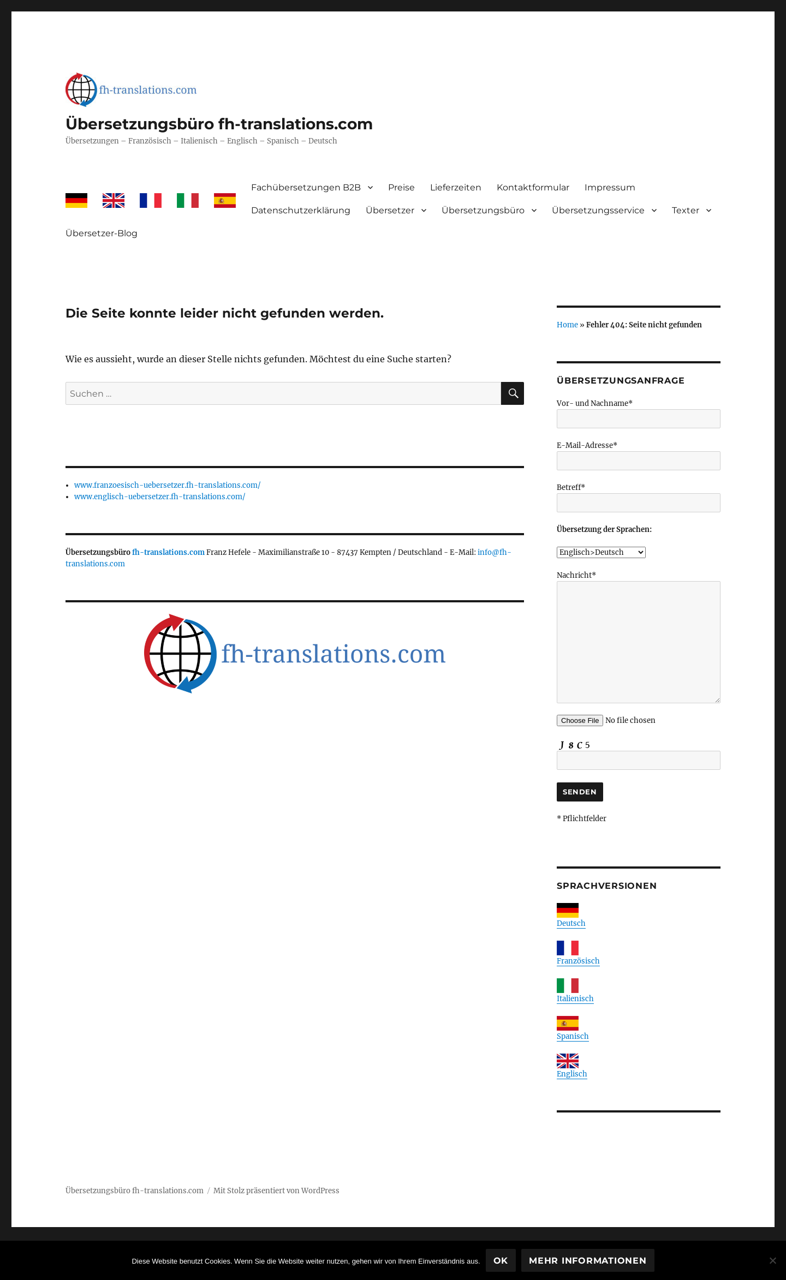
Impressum (610, 187)
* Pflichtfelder (581, 818)
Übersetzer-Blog (102, 233)
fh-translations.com (168, 552)
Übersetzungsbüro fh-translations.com (219, 124)
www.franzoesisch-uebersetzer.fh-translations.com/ (167, 485)
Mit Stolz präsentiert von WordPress (276, 1190)
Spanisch (573, 1036)
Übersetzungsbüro (483, 210)
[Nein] (772, 1260)
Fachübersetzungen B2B (306, 187)
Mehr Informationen (588, 1260)
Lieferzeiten (455, 187)
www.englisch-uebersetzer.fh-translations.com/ (160, 496)
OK (501, 1260)
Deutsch (571, 923)
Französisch (578, 961)
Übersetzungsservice (598, 210)
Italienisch (575, 998)
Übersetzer (390, 210)
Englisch (572, 1074)
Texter (685, 210)
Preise (401, 187)
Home (567, 325)
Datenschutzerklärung (300, 210)
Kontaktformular (533, 187)
